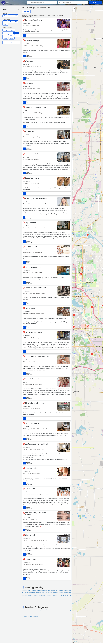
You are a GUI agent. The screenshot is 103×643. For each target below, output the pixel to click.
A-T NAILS (29, 83)
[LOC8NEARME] (5, 2)
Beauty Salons (41, 610)
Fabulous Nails (31, 468)
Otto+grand (30, 535)
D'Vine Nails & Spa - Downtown (37, 356)
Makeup (59, 610)
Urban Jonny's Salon (33, 154)
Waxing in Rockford (39, 595)
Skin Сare (48, 610)
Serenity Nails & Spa (33, 379)
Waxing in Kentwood (65, 593)
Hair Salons (33, 610)
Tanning (68, 610)
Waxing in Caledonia (37, 590)
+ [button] (74, 8)
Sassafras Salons (32, 178)
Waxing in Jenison (53, 593)
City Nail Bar (30, 308)
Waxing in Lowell (27, 595)
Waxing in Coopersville (64, 590)
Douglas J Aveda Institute (35, 107)
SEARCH (95, 2)
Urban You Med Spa (33, 423)
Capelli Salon (30, 222)
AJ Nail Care (30, 131)
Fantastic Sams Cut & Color (36, 288)
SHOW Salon (30, 489)
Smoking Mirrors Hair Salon (36, 198)
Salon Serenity (31, 559)
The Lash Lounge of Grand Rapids (35, 513)
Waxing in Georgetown (28, 593)
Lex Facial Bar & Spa (33, 267)
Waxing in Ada (26, 590)
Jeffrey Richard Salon (33, 332)
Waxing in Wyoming (65, 595)
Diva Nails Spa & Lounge (35, 403)
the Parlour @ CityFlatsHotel (36, 444)
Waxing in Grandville (41, 593)
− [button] (74, 11)
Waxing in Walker (52, 595)
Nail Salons (25, 610)
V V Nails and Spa (32, 40)
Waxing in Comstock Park (50, 590)
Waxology (29, 61)
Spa (64, 610)
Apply (11, 42)
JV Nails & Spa (31, 247)
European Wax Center (34, 20)
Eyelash (54, 610)
